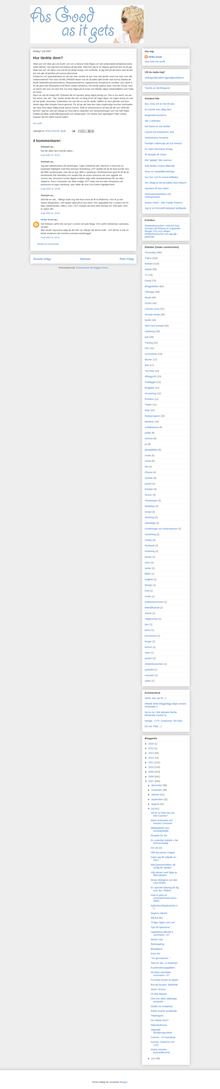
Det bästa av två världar (157, 126)
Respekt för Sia (159, 835)
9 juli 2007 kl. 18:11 (50, 237)
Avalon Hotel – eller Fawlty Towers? (164, 202)
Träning (149, 342)
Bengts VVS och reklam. (158, 231)
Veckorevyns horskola (156, 137)
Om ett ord (156, 847)
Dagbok (149, 579)
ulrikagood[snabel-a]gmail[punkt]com (164, 77)
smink (148, 461)
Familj (148, 280)
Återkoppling (157, 944)
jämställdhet (151, 449)
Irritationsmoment (154, 602)
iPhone (148, 472)
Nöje (147, 410)
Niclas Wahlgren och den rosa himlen (164, 881)
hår (146, 466)
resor (147, 562)
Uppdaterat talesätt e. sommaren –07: (162, 933)
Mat (147, 365)
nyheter (149, 478)
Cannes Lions (152, 308)
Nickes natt (157, 939)
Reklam (149, 263)
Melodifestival (152, 607)
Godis (148, 596)
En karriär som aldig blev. (158, 109)
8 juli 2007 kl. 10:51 (50, 155)
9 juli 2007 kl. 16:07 (50, 213)
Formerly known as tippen (164, 979)
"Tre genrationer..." (161, 958)
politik (148, 432)
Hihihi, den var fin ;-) (155, 698)
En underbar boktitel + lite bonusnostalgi (164, 842)
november (157, 790)
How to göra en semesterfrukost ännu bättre (164, 898)
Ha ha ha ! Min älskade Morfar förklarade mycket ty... (161, 714)
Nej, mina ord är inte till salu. (160, 103)
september (157, 799)
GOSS (148, 303)
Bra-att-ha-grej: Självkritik (164, 984)
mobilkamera (151, 427)
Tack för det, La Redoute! (164, 963)
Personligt (150, 252)
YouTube (149, 371)
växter (148, 568)
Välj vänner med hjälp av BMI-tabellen (164, 874)
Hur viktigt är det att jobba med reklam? (166, 182)
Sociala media (152, 314)
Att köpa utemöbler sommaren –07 (161, 974)
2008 (151, 776)
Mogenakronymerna (155, 115)
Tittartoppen (157, 1015)
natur (147, 652)
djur (147, 624)
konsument (150, 635)
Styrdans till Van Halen (157, 188)
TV (146, 275)
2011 (151, 762)
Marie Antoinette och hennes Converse (162, 822)
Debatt (148, 269)
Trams (148, 258)
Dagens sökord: (159, 913)
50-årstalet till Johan (155, 154)
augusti (155, 804)
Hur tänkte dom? (160, 1020)
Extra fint (155, 953)
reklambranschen (154, 664)
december (157, 785)
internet (149, 438)
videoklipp (150, 523)
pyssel (148, 483)
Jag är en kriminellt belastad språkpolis (165, 208)
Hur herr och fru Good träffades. (162, 177)
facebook (150, 545)
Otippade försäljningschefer (161, 1031)
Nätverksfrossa (159, 1025)
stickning (149, 517)
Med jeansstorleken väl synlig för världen (163, 866)
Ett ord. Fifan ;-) (153, 726)
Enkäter (149, 489)
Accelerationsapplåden (163, 967)
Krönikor (149, 399)
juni (153, 1058)
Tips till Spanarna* (160, 927)
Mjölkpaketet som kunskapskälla (160, 829)
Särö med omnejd (154, 325)
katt (147, 337)
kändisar (149, 421)
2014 (151, 748)
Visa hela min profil (155, 61)
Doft (147, 590)
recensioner (151, 354)
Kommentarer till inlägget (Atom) (92, 267)
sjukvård (149, 669)
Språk (148, 320)
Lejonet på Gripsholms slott (159, 132)
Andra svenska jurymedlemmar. (160, 1051)
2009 (151, 771)
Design (148, 585)
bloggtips (149, 387)
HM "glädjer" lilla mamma (158, 160)
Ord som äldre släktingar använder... (164, 1000)
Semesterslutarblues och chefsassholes (158, 195)
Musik (148, 297)
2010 (151, 767)
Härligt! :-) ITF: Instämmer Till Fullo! (163, 720)
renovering (150, 393)
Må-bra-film (157, 917)
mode (148, 455)
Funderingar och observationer (161, 528)
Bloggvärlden (152, 286)
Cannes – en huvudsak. (163, 1037)
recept (148, 511)
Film (147, 348)
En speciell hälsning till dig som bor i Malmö (165, 889)
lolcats (148, 557)
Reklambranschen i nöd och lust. (162, 225)
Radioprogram (152, 416)
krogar (148, 641)
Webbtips (150, 506)
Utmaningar (151, 500)
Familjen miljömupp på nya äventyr (163, 143)
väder (148, 680)
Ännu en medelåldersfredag (159, 171)
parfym (148, 658)
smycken (149, 675)
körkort (148, 647)
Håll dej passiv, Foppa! (163, 852)
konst (147, 630)
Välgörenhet (151, 619)
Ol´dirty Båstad (159, 994)
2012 (151, 757)
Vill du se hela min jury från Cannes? (163, 814)
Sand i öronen (158, 989)
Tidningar (150, 291)
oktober (155, 794)
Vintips (148, 540)
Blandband (156, 949)
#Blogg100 (150, 376)
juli (153, 808)
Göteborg (150, 331)
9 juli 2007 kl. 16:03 (50, 189)
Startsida (85, 258)
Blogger (123, 1082)
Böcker (148, 359)
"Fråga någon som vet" (163, 922)
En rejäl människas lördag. (159, 149)
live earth (37, 123)
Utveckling (150, 534)
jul (146, 444)
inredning (150, 551)
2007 (151, 781)
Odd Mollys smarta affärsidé (160, 165)
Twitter (148, 404)
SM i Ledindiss (152, 120)
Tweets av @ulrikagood (157, 88)
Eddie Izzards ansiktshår (164, 1011)
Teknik (148, 613)
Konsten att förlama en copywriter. (163, 228)
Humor (148, 494)
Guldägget (150, 382)
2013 (151, 753)
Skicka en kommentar (48, 244)
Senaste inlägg (42, 258)
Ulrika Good (47, 219)
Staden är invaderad (161, 1006)
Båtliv (148, 573)
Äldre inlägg (127, 258)
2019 (151, 743)
